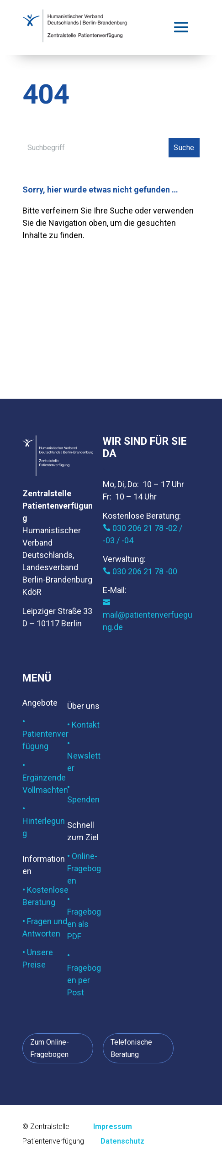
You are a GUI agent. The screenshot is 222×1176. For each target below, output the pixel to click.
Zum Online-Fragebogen (49, 1048)
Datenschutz (122, 1141)
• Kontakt (83, 724)
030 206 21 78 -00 (140, 571)
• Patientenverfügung (45, 734)
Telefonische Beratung (131, 1048)
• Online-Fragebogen (84, 868)
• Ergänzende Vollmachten (45, 777)
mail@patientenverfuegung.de (147, 615)
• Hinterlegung (43, 821)
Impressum (112, 1126)
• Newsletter (83, 756)
